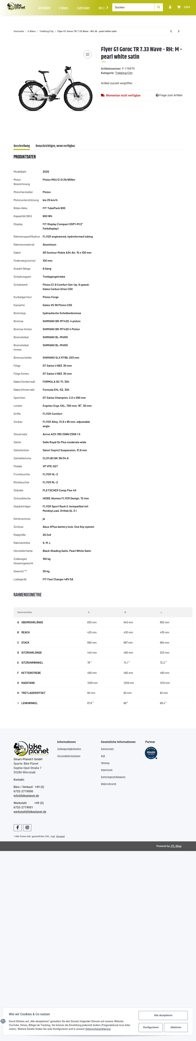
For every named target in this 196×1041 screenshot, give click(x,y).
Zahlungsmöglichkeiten (69, 749)
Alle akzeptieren (163, 1015)
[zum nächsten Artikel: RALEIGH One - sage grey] (179, 31)
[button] (170, 7)
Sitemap (105, 763)
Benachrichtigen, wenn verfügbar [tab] (55, 146)
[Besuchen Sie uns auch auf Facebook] (18, 827)
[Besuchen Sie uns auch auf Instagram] (27, 827)
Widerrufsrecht (108, 784)
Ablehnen (176, 1027)
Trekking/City (124, 73)
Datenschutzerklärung (98, 1029)
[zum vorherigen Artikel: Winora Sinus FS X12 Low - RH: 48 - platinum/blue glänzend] (171, 31)
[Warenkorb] (183, 7)
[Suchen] (133, 7)
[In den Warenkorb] (16, 44)
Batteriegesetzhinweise (113, 777)
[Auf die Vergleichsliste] (88, 54)
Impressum (106, 770)
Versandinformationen (68, 756)
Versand (60, 836)
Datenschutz (107, 749)
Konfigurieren (151, 1027)
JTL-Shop (175, 846)
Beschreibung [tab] (22, 146)
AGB (103, 756)
